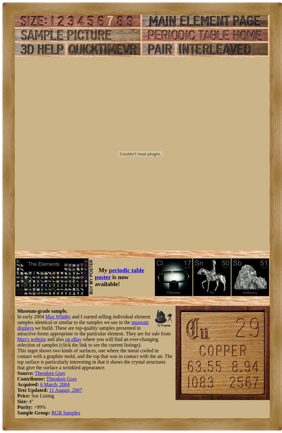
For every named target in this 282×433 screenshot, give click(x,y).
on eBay (73, 339)
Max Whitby (58, 316)
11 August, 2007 (65, 390)
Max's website (31, 339)
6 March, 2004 (55, 384)
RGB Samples (66, 412)
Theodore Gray (50, 373)
